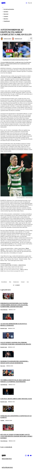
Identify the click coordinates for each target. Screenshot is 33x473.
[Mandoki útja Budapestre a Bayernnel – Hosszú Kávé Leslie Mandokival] (8, 356)
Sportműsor (6, 11)
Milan (10, 281)
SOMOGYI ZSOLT (7, 38)
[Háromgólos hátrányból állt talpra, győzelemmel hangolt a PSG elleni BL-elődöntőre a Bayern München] (16, 304)
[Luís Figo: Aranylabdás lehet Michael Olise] (8, 394)
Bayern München (4, 281)
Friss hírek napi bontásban (9, 9)
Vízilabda (2, 420)
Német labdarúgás (3, 309)
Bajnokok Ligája (16, 281)
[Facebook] (28, 455)
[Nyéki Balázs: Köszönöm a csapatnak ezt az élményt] (8, 411)
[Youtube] (30, 455)
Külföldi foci (7, 467)
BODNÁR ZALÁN (18, 38)
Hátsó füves (6, 18)
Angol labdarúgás (3, 384)
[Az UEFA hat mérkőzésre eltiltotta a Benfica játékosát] (8, 319)
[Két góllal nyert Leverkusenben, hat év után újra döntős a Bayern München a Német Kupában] (8, 430)
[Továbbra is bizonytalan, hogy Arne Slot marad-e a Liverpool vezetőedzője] (8, 375)
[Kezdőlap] (3, 3)
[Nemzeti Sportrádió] (26, 3)
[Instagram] (25, 455)
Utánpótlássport (7, 21)
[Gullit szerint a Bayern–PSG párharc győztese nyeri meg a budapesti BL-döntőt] (8, 338)
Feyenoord (22, 281)
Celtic (28, 281)
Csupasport (6, 16)
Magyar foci (7, 458)
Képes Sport (2, 365)
